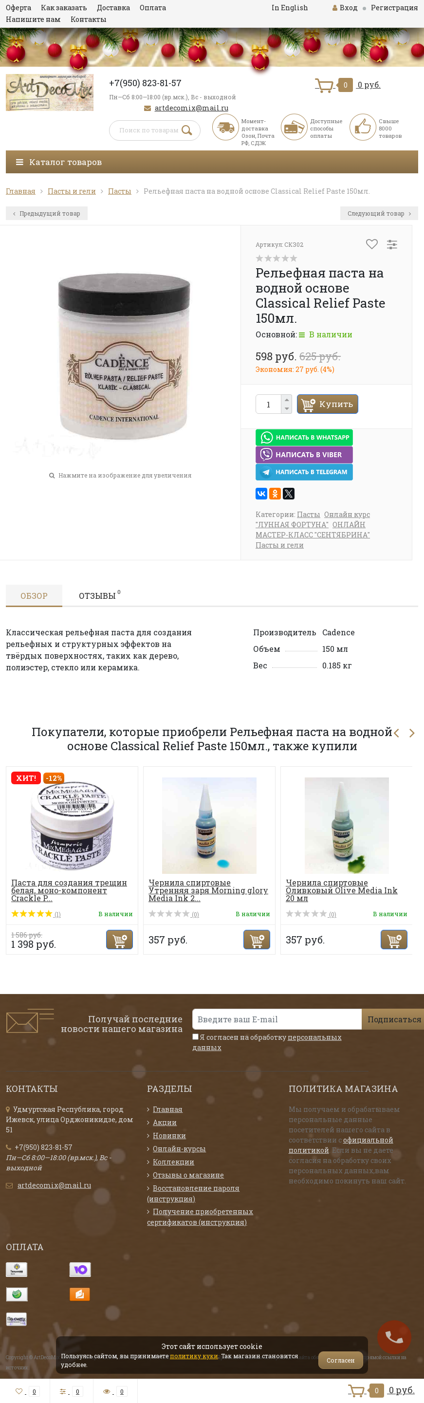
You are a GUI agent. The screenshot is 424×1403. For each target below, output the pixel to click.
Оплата (153, 7)
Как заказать (64, 7)
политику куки (194, 1356)
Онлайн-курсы (179, 1148)
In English (290, 7)
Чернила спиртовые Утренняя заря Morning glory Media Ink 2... (208, 890)
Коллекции (173, 1161)
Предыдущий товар (46, 213)
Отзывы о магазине (188, 1175)
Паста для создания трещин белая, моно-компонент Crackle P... (69, 890)
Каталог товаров (59, 161)
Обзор (34, 596)
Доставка (113, 7)
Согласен (341, 1360)
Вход (345, 7)
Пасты (308, 514)
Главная (168, 1109)
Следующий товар (379, 213)
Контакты (89, 19)
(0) (173, 914)
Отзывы (100, 594)
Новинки (169, 1135)
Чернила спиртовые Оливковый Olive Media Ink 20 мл (342, 890)
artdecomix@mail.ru (191, 107)
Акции (165, 1122)
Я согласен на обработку (267, 1042)
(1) (36, 914)
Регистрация (394, 7)
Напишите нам (33, 19)
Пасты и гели (280, 545)
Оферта (18, 7)
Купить (336, 403)
